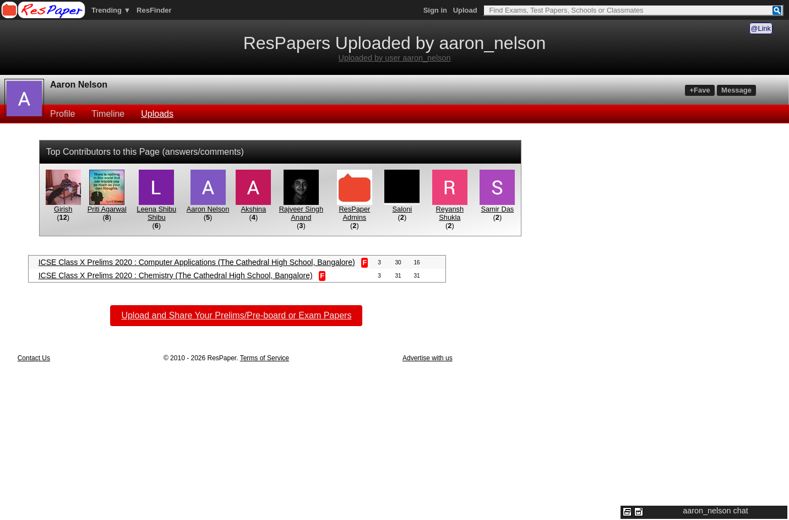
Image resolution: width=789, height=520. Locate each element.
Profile (62, 113)
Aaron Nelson (78, 84)
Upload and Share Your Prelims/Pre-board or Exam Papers (236, 315)
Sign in (435, 10)
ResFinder (154, 10)
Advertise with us (427, 358)
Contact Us (34, 358)
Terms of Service (264, 358)
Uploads (157, 113)
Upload (465, 10)
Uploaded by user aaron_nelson (394, 57)
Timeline (107, 113)
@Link (761, 28)
